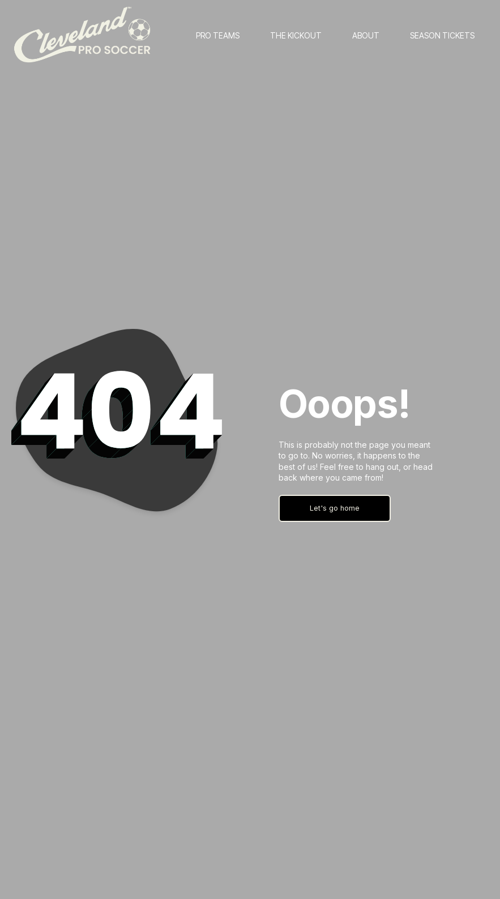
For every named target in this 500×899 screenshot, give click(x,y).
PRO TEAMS (218, 35)
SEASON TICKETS (442, 35)
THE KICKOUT (296, 35)
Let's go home (335, 508)
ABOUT (365, 35)
